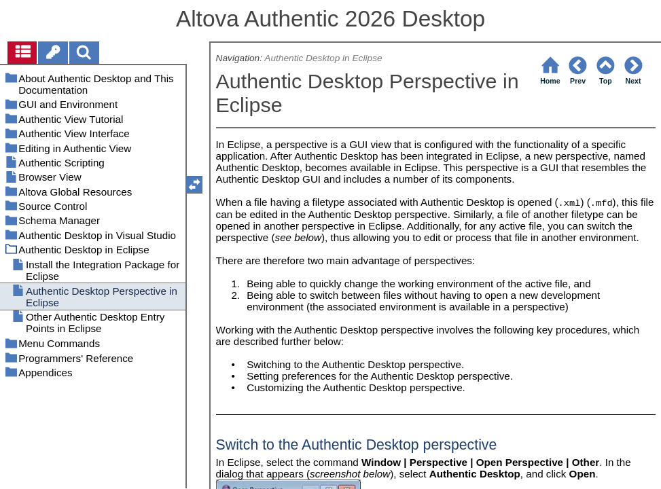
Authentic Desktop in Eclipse (323, 58)
